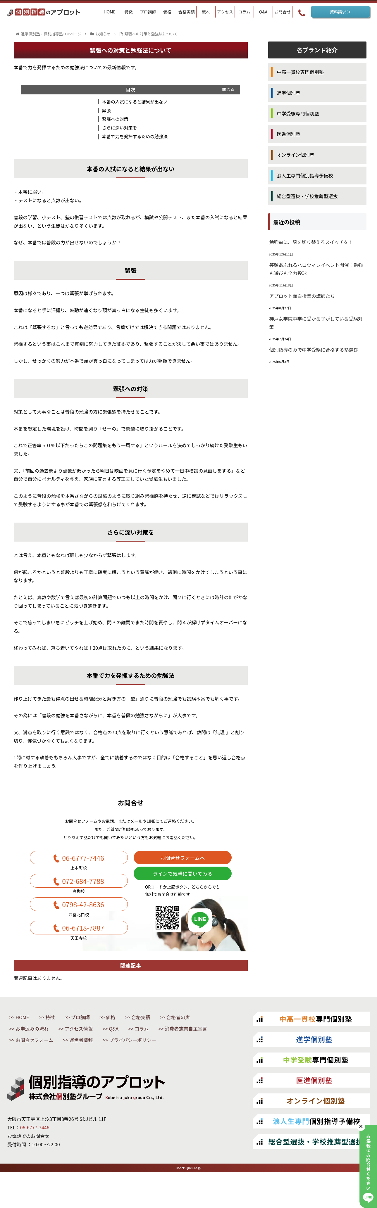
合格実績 (160, 1038)
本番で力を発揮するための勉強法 (135, 140)
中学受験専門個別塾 (298, 113)
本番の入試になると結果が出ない (135, 102)
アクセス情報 (88, 1051)
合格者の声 (202, 1038)
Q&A (128, 1051)
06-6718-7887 (82, 946)
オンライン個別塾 (295, 154)
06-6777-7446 (82, 863)
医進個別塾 (288, 133)
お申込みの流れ (35, 1051)
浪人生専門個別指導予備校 (305, 175)
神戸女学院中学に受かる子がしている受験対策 (316, 323)
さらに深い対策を (118, 130)
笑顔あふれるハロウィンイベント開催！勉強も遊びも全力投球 (316, 269)
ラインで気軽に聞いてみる (182, 883)
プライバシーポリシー (43, 1075)
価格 (125, 1038)
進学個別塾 (288, 92)
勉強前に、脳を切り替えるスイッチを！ (311, 242)
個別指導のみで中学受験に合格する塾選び (313, 349)
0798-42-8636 (82, 919)
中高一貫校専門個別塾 (300, 71)
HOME (24, 1038)
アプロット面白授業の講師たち (302, 295)
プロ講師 (90, 1038)
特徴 (56, 1038)
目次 (130, 89)
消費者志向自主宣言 (41, 1063)
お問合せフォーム (104, 1063)
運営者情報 (157, 1063)
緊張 (104, 112)
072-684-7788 (82, 891)
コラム (160, 1051)
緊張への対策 (114, 121)
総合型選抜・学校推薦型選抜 (307, 196)
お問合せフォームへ (182, 863)
